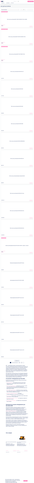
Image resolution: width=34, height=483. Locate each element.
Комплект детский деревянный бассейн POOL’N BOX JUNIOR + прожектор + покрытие (17, 245)
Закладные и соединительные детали (12, 393)
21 (21, 362)
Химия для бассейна (9, 382)
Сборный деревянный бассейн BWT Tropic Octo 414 (17, 297)
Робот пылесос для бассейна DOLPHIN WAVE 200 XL (17, 210)
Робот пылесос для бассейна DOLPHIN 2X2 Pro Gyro (17, 193)
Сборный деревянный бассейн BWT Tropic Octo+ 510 (17, 332)
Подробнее (31, 26)
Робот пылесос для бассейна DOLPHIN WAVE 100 (17, 158)
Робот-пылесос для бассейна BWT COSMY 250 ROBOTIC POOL (17, 36)
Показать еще (17, 360)
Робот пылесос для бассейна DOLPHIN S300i (17, 123)
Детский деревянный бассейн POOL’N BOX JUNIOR (17, 280)
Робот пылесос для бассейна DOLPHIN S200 (17, 106)
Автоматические (9, 395)
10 (19, 362)
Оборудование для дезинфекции (11, 400)
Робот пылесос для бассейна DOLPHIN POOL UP (17, 71)
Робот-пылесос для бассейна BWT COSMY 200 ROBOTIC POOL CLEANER (17, 19)
